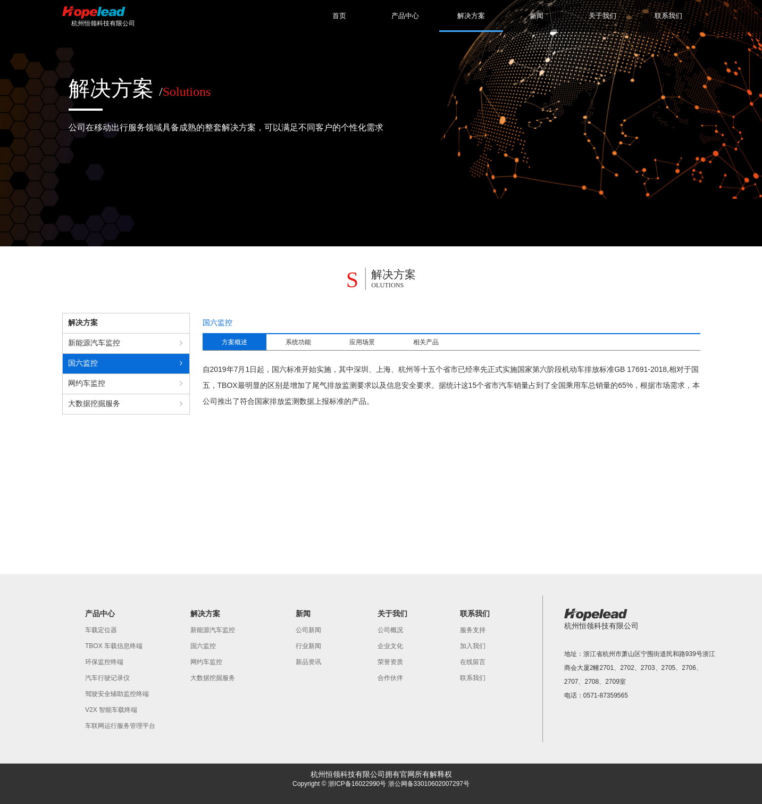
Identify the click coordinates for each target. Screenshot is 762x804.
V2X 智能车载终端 (111, 710)
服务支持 (472, 630)
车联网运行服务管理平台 (120, 726)
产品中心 (405, 16)
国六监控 (203, 646)
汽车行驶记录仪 (107, 678)
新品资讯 (308, 662)
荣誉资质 (390, 662)
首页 (339, 16)
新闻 (536, 16)
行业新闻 (308, 646)
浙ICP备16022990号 (357, 784)
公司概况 (390, 630)
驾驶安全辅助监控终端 (117, 694)
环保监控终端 (104, 662)
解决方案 (471, 22)
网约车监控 (206, 662)
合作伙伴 (390, 678)
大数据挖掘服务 (212, 678)
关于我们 (602, 16)
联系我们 (668, 16)
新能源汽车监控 (212, 630)
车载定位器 (101, 630)
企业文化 (390, 646)
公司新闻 (308, 630)
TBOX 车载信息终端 (114, 646)
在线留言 (472, 662)
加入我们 (472, 646)
